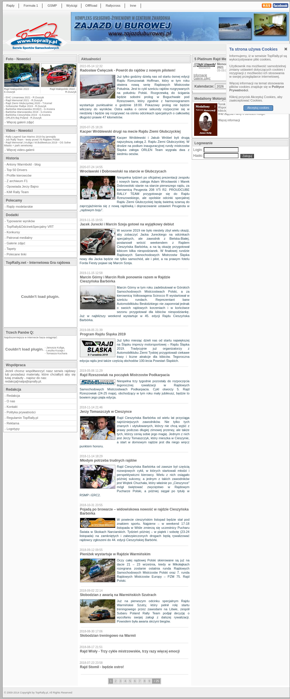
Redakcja (13, 395)
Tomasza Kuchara (56, 353)
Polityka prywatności (21, 412)
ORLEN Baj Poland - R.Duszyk (24, 117)
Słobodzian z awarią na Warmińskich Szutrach (118, 595)
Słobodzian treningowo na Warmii (108, 636)
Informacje (200, 75)
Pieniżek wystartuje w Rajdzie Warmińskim (115, 554)
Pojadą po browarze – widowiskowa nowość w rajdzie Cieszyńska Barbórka (134, 511)
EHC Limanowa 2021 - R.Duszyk (25, 97)
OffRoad (91, 5)
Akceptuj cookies (258, 107)
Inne (133, 5)
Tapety (11, 248)
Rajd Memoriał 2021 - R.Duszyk (24, 100)
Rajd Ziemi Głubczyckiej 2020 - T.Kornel (29, 103)
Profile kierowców (19, 175)
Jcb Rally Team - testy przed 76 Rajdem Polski (33, 139)
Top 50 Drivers (17, 170)
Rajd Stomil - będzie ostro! (102, 667)
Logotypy (13, 429)
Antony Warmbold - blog (23, 164)
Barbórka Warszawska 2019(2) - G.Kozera (30, 109)
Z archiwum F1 (17, 181)
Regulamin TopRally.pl (22, 417)
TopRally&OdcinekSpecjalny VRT (30, 226)
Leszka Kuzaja (55, 350)
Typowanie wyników (21, 221)
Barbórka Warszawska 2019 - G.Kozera (29, 112)
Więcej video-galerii (20, 150)
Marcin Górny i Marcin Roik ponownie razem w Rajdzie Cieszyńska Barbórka (125, 279)
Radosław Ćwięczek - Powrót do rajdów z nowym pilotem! (128, 70)
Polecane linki (16, 254)
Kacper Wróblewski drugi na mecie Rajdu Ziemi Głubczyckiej (130, 131)
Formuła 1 (31, 5)
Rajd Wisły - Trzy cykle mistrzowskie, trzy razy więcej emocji (130, 651)
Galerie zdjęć (16, 243)
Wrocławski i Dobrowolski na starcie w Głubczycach (123, 171)
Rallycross (113, 5)
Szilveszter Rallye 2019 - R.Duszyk (26, 106)
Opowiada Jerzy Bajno (23, 186)
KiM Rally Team (18, 192)
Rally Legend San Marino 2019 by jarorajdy (31, 136)
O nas (11, 401)
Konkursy (13, 232)
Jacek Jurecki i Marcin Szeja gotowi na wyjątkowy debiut (127, 224)
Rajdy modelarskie (20, 206)
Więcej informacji (229, 120)
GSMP (52, 5)
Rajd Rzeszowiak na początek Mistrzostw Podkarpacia (125, 375)
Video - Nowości (19, 131)
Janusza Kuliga (55, 347)
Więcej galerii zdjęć (20, 122)
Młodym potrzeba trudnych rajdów (108, 460)
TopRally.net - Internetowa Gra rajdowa (38, 263)
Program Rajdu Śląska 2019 (103, 334)
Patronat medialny (20, 237)
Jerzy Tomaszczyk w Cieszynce (106, 412)
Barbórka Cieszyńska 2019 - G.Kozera (28, 114)
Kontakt (12, 406)
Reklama (13, 423)
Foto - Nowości (18, 59)
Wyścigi (71, 5)
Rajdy (10, 5)
